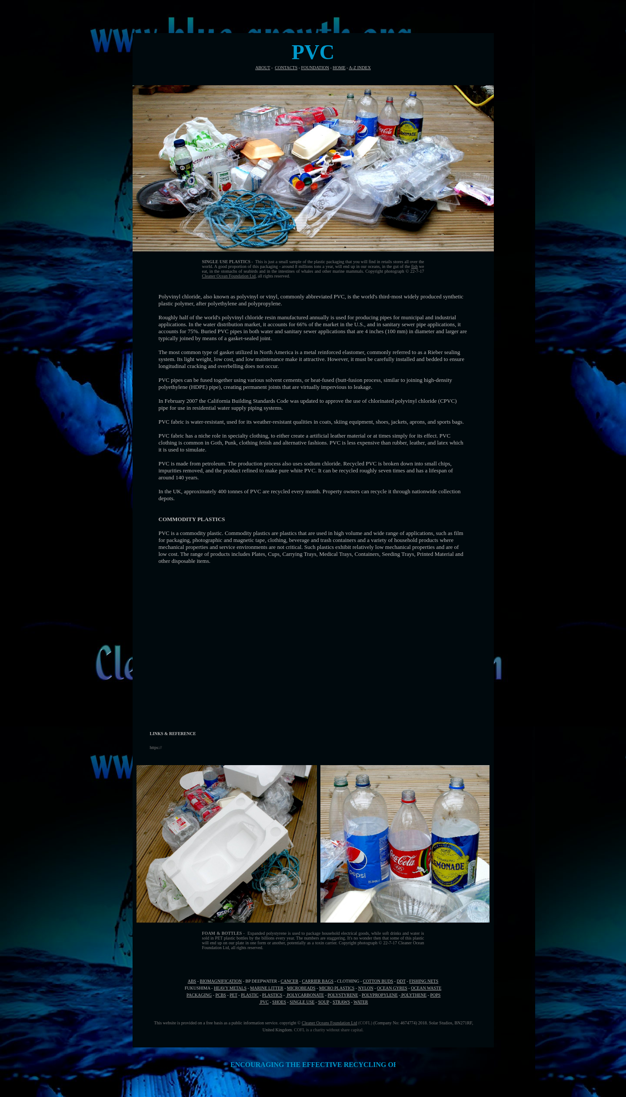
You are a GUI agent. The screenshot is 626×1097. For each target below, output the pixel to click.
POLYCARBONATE (305, 995)
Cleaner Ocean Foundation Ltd (229, 276)
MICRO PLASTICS (336, 988)
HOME (339, 67)
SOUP (323, 1002)
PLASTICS (272, 995)
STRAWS (341, 1002)
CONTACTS (286, 67)
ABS (192, 981)
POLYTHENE (413, 995)
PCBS (220, 995)
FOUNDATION (315, 67)
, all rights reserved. (273, 276)
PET (233, 995)
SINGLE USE (302, 1002)
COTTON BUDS (378, 981)
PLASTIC (250, 995)
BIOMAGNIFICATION (221, 981)
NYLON (365, 988)
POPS (435, 995)
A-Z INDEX (360, 67)
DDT (401, 981)
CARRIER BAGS (317, 981)
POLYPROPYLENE (380, 995)
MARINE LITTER (266, 988)
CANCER (290, 981)
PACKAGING (199, 995)
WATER (360, 1002)
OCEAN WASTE (426, 988)
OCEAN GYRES (392, 988)
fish (414, 266)
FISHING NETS (423, 981)
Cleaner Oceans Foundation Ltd (329, 1022)
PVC (264, 1002)
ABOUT (262, 67)
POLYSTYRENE (343, 995)
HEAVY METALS (230, 988)
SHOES (279, 1002)
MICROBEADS (301, 988)
